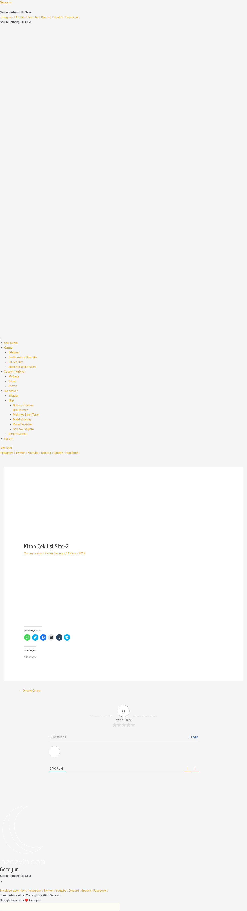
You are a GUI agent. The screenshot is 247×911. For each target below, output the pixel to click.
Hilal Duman (20, 410)
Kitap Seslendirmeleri (22, 367)
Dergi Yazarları (18, 434)
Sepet (12, 381)
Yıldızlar (14, 395)
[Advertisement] (123, 513)
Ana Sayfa (11, 343)
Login (193, 737)
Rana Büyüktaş (22, 424)
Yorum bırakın (33, 553)
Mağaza (14, 376)
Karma (8, 347)
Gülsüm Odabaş (23, 405)
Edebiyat (14, 352)
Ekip (11, 400)
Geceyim (5, 2)
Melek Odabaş (22, 419)
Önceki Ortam (30, 691)
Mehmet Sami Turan (26, 414)
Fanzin (13, 386)
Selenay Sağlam (23, 429)
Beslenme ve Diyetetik (23, 357)
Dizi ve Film (16, 362)
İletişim (8, 438)
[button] (123, 338)
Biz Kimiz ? (11, 391)
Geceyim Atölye (14, 371)
